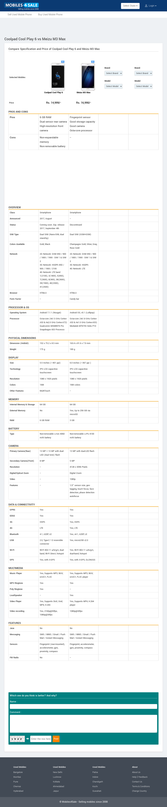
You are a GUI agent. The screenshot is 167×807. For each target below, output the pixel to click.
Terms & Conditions (141, 786)
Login (150, 5)
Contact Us (137, 781)
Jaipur (56, 791)
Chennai (17, 786)
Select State (130, 5)
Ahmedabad (58, 786)
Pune (15, 781)
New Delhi (57, 772)
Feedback (142, 777)
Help (134, 777)
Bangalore (18, 772)
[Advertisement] (83, 26)
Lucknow (57, 777)
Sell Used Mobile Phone (20, 14)
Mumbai (17, 777)
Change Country (139, 791)
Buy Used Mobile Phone (50, 14)
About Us (136, 772)
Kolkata (56, 781)
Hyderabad (18, 791)
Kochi (95, 786)
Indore (95, 777)
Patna (95, 772)
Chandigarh (97, 781)
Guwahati (96, 791)
